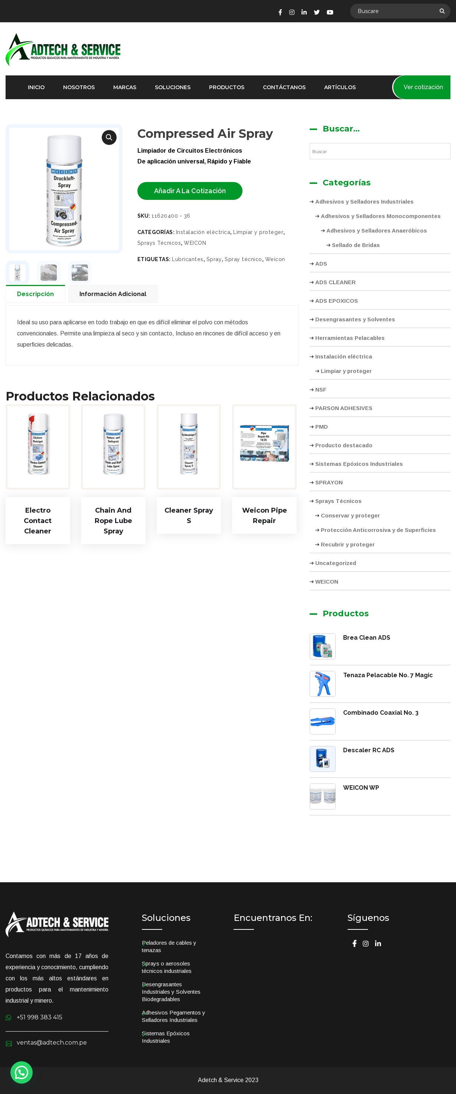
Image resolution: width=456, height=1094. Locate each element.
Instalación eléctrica (203, 232)
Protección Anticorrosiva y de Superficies (378, 530)
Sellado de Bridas (356, 245)
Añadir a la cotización (190, 191)
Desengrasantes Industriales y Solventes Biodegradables (171, 991)
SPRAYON (329, 482)
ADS (321, 263)
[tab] (37, 294)
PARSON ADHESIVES (343, 408)
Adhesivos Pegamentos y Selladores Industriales (173, 1016)
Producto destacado (343, 445)
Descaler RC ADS (368, 750)
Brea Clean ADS (366, 637)
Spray (214, 259)
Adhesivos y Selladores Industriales (364, 201)
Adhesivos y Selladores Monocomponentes (381, 216)
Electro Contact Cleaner (38, 521)
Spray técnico (243, 259)
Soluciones (172, 87)
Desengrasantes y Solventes (355, 319)
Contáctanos (284, 87)
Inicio (36, 87)
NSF (320, 389)
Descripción (35, 294)
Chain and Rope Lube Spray (113, 521)
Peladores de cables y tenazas (169, 946)
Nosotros (79, 87)
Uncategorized (335, 563)
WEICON (195, 243)
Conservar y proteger (350, 515)
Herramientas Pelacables (350, 338)
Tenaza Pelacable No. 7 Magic (388, 675)
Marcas (124, 87)
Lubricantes (187, 259)
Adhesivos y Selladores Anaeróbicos (376, 230)
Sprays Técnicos (159, 243)
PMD (321, 426)
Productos (226, 87)
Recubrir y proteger (348, 544)
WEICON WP (361, 787)
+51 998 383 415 (39, 1017)
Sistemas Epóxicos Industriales (359, 464)
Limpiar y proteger (258, 232)
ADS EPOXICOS (336, 301)
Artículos (340, 87)
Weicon (275, 259)
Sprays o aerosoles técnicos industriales (167, 967)
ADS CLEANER (335, 282)
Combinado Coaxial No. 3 (380, 712)
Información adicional (113, 294)
